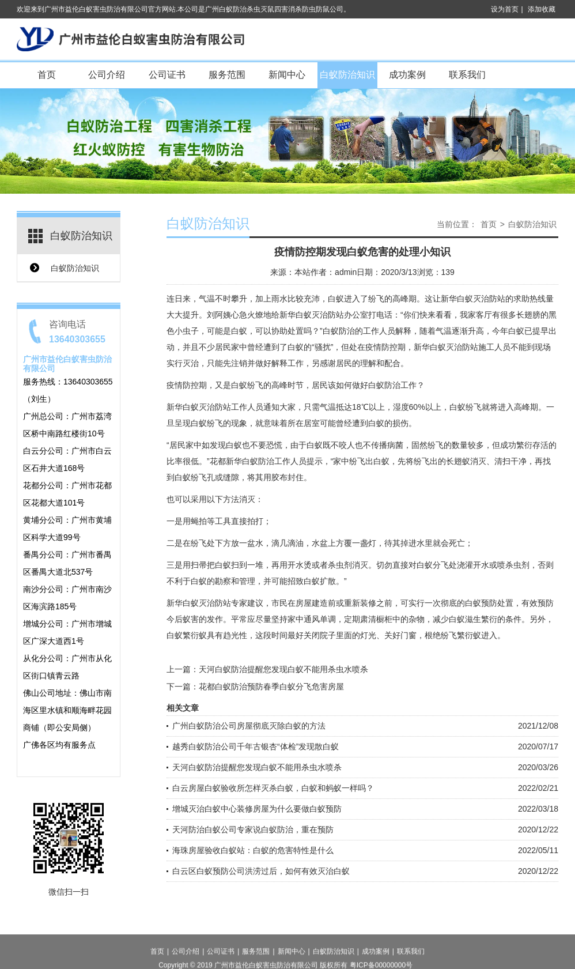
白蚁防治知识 (347, 75)
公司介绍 (106, 75)
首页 (46, 75)
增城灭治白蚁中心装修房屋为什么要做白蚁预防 (257, 808)
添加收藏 (541, 9)
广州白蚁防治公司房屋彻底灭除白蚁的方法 (249, 725)
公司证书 (167, 75)
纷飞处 (203, 543)
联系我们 (467, 75)
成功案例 (407, 75)
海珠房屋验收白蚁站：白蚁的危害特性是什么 (253, 850)
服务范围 (227, 75)
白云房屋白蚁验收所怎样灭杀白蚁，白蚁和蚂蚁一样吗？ (273, 788)
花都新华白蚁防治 (242, 461)
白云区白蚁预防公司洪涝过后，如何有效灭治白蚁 (261, 871)
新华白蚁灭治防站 (473, 298)
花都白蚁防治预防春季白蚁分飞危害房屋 (271, 686)
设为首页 (505, 9)
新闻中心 (286, 75)
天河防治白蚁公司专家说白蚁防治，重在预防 (253, 829)
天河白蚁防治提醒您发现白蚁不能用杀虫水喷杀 (283, 669)
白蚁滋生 (465, 619)
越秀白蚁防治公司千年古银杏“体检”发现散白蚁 (255, 746)
